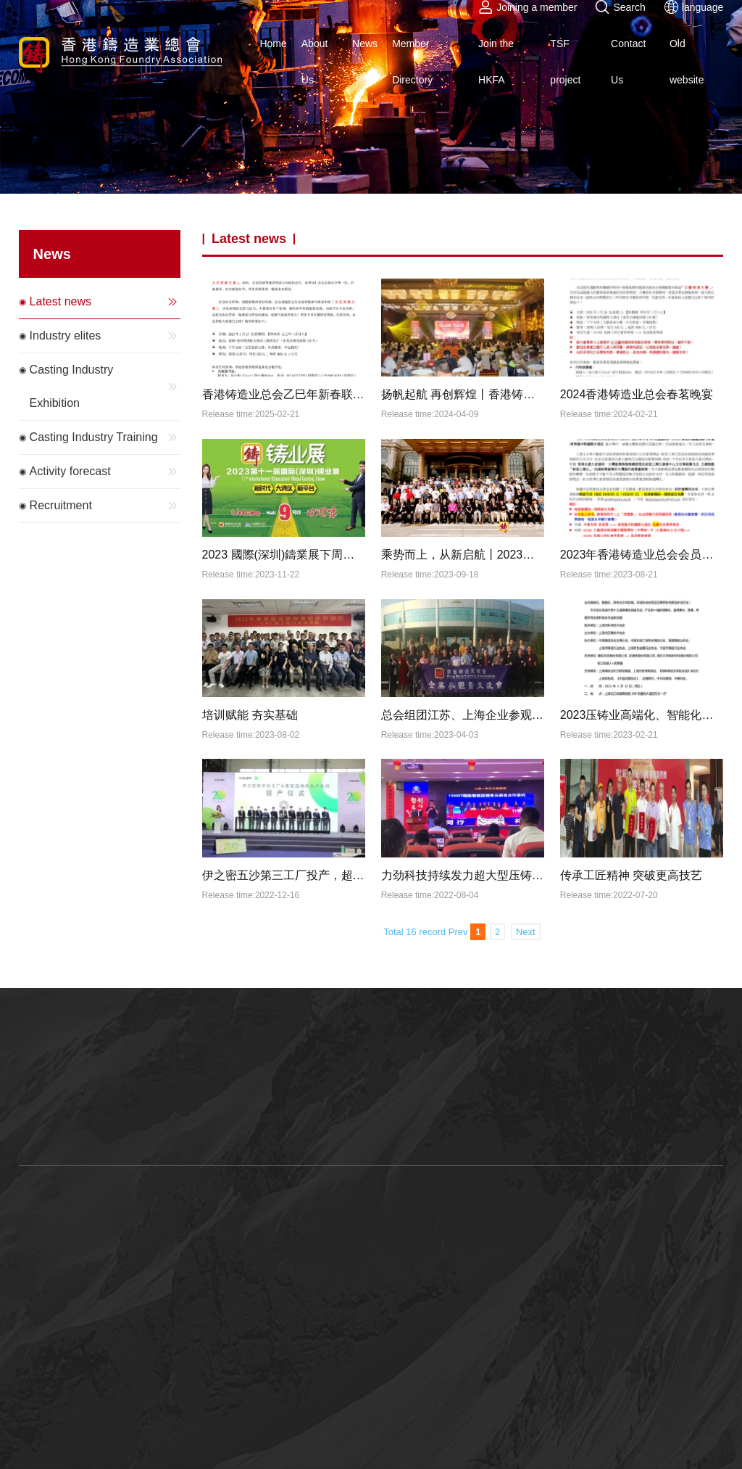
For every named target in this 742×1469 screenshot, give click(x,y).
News (365, 43)
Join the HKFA (496, 62)
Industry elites (105, 336)
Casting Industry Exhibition (105, 386)
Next (525, 931)
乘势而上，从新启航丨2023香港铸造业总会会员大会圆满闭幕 (463, 554)
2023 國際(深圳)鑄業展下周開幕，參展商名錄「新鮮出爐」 (284, 554)
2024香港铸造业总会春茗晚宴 (637, 394)
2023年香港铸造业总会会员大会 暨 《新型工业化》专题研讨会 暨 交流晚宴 (642, 554)
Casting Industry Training (105, 437)
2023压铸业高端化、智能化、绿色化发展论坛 (642, 715)
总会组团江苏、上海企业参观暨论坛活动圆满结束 (463, 715)
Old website (687, 62)
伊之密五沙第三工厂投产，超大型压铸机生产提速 (284, 875)
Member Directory (412, 62)
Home (272, 43)
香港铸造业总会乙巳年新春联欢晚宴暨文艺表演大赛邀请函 (284, 394)
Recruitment (105, 505)
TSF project (565, 62)
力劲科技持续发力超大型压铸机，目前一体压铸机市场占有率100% (463, 875)
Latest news (105, 301)
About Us (314, 62)
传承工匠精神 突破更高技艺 (631, 875)
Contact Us (628, 62)
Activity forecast (105, 471)
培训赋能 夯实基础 (250, 715)
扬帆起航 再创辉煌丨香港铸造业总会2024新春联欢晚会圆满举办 (463, 394)
